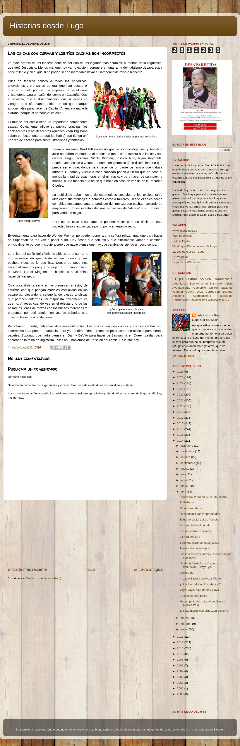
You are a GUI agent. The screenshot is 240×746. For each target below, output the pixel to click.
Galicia (213, 287)
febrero (185, 623)
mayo (184, 486)
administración (213, 283)
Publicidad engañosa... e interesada (203, 496)
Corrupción (212, 291)
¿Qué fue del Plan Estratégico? (200, 584)
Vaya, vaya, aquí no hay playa (199, 590)
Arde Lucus (180, 283)
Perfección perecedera (194, 548)
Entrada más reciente (27, 569)
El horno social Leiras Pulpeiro (199, 519)
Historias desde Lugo (47, 25)
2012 (180, 642)
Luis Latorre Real (208, 315)
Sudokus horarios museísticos (199, 542)
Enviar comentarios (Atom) (43, 578)
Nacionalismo (198, 300)
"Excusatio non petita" (194, 595)
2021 (180, 400)
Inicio (90, 569)
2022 (180, 394)
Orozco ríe (187, 572)
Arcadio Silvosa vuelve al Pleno (200, 578)
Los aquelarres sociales (195, 531)
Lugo (177, 278)
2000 (180, 694)
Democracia (223, 279)
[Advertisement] (85, 533)
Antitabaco (187, 502)
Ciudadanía (214, 300)
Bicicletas (226, 295)
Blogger (219, 729)
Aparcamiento (202, 295)
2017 (180, 423)
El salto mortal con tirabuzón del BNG (204, 610)
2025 (180, 377)
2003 (180, 676)
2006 (180, 659)
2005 (180, 665)
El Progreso (180, 256)
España (227, 291)
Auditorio (178, 295)
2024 (180, 383)
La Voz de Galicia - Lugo (188, 251)
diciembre (187, 445)
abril (183, 491)
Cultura (191, 279)
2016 (180, 429)
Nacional (226, 287)
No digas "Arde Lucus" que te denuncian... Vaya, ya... (199, 565)
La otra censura (190, 536)
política (205, 279)
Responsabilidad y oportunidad (200, 513)
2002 (180, 682)
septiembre (188, 463)
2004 (180, 671)
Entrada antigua (148, 569)
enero (184, 629)
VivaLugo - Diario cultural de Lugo (194, 246)
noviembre (187, 451)
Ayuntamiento (181, 287)
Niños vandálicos (191, 508)
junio (183, 480)
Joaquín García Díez (187, 291)
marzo (184, 617)
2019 (180, 411)
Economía (196, 283)
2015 (180, 434)
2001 (180, 688)
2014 (180, 440)
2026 (180, 371)
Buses (225, 300)
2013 (180, 636)
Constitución (180, 300)
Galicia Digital (181, 241)
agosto (185, 468)
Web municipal (182, 236)
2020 (180, 406)
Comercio (199, 287)
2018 (180, 417)
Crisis (228, 283)
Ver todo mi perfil (183, 355)
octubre (185, 457)
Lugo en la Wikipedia (186, 262)
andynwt (178, 729)
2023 (180, 388)
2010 (180, 654)
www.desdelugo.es (184, 230)
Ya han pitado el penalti (195, 525)
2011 (180, 648)
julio (183, 474)
